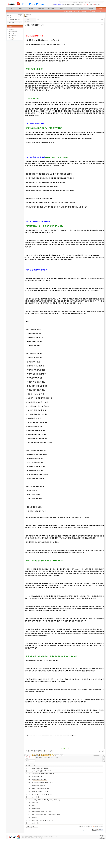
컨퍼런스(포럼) (68, 11)
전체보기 (11, 29)
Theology (81, 8)
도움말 (93, 11)
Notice (101, 8)
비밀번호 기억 (16, 19)
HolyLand (41, 8)
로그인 (75, 2)
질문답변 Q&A (85, 11)
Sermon (91, 8)
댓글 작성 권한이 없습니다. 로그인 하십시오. (69, 759)
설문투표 (76, 11)
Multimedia (51, 8)
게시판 (99, 11)
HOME (11, 8)
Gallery (61, 8)
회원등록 (81, 2)
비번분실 (87, 2)
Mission (31, 8)
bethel (38, 19)
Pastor (21, 8)
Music (71, 8)
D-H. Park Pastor (33, 4)
